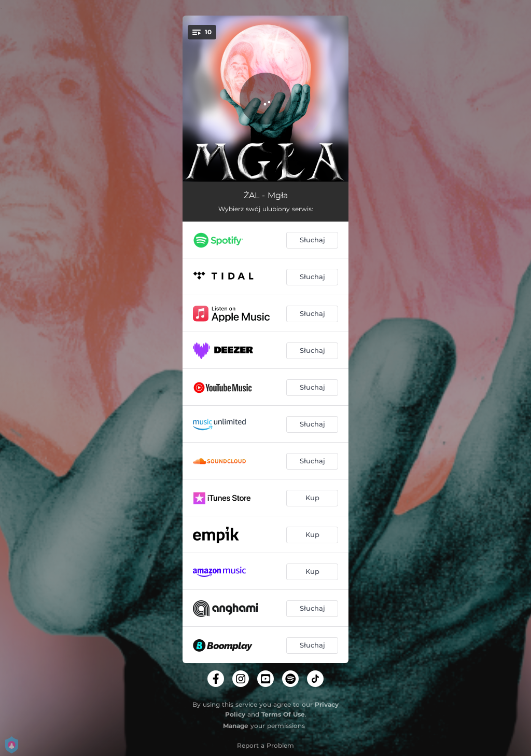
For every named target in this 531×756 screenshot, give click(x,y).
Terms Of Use (283, 714)
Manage (235, 726)
